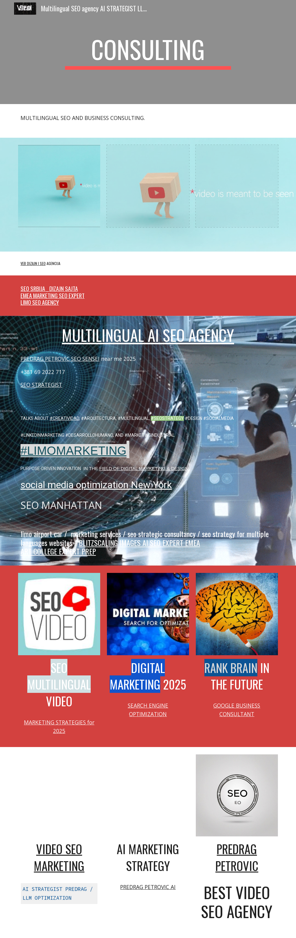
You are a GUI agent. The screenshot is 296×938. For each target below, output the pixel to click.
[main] (148, 52)
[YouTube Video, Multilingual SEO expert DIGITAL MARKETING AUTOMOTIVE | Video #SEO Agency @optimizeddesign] (59, 795)
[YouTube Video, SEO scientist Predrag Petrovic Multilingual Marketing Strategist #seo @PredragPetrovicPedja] (148, 795)
